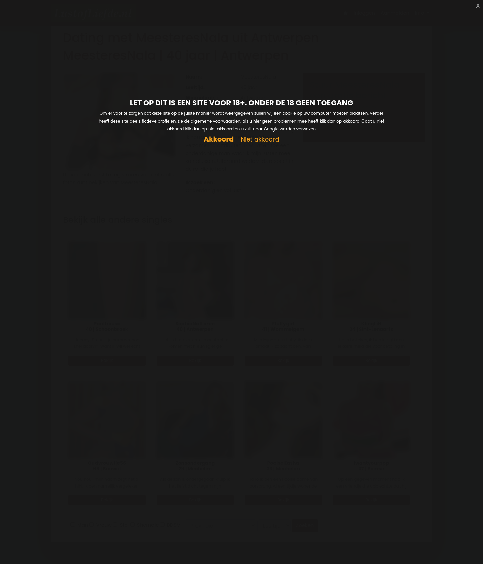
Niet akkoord (259, 140)
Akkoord (219, 139)
